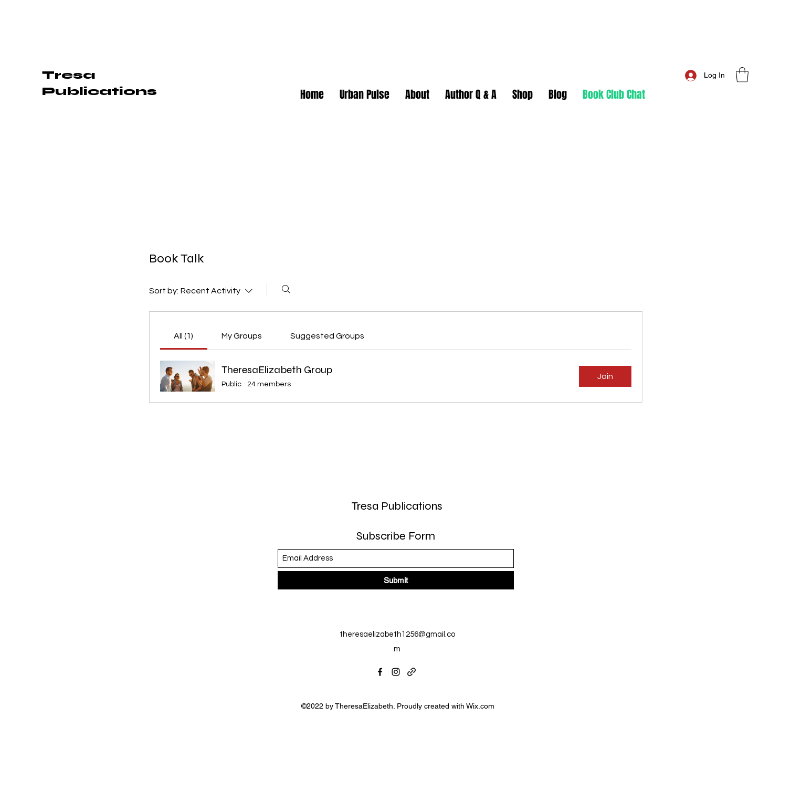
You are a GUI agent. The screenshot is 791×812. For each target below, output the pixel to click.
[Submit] (396, 580)
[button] (742, 74)
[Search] (286, 289)
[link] (183, 336)
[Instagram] (396, 672)
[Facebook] (380, 672)
